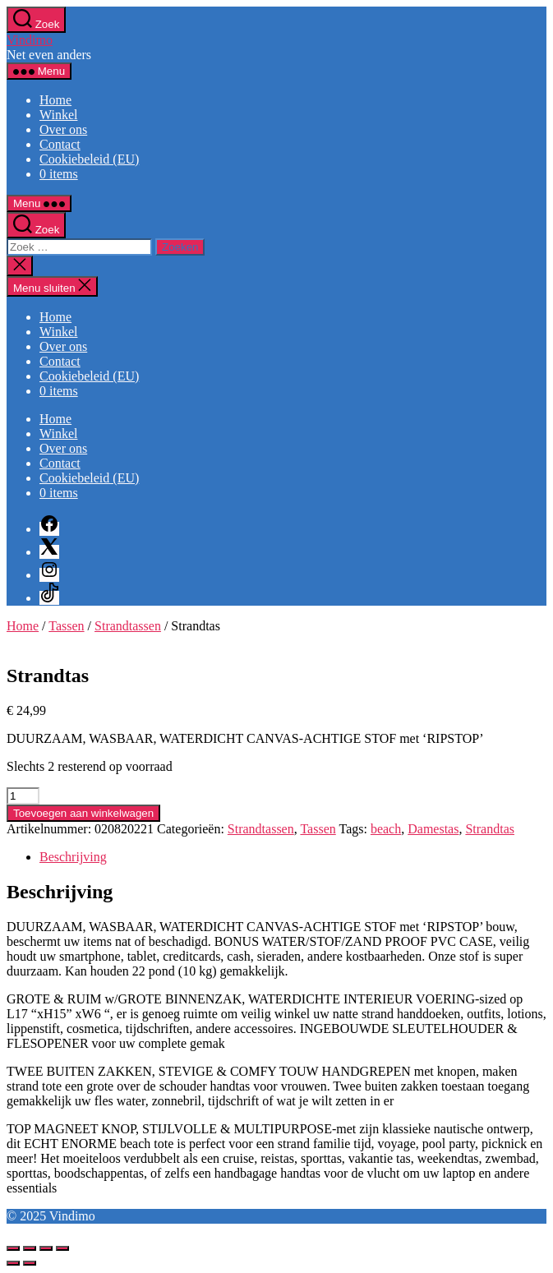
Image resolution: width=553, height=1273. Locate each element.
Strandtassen (127, 626)
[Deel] (46, 1248)
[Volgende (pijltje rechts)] (29, 1263)
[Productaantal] (23, 796)
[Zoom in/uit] (13, 1248)
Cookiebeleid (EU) (89, 159)
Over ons (63, 129)
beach (386, 829)
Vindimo (30, 40)
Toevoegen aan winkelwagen (83, 813)
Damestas (433, 829)
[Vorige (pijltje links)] (13, 1263)
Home (55, 100)
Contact (60, 144)
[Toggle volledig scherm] (29, 1248)
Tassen (66, 626)
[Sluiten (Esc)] (62, 1248)
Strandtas (489, 829)
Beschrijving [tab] (73, 857)
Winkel (58, 115)
